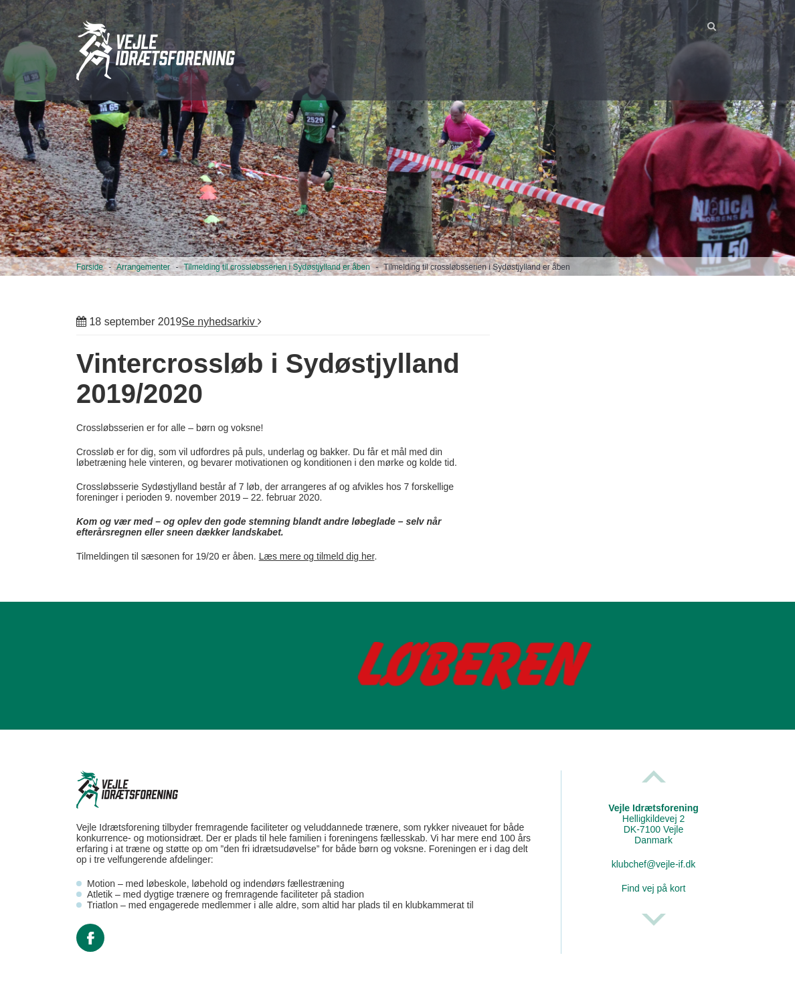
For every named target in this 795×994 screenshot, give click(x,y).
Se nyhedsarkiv (221, 321)
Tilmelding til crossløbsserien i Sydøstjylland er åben (277, 267)
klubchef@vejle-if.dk (654, 864)
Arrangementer (143, 267)
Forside (89, 267)
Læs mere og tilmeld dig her (317, 556)
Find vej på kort (654, 888)
